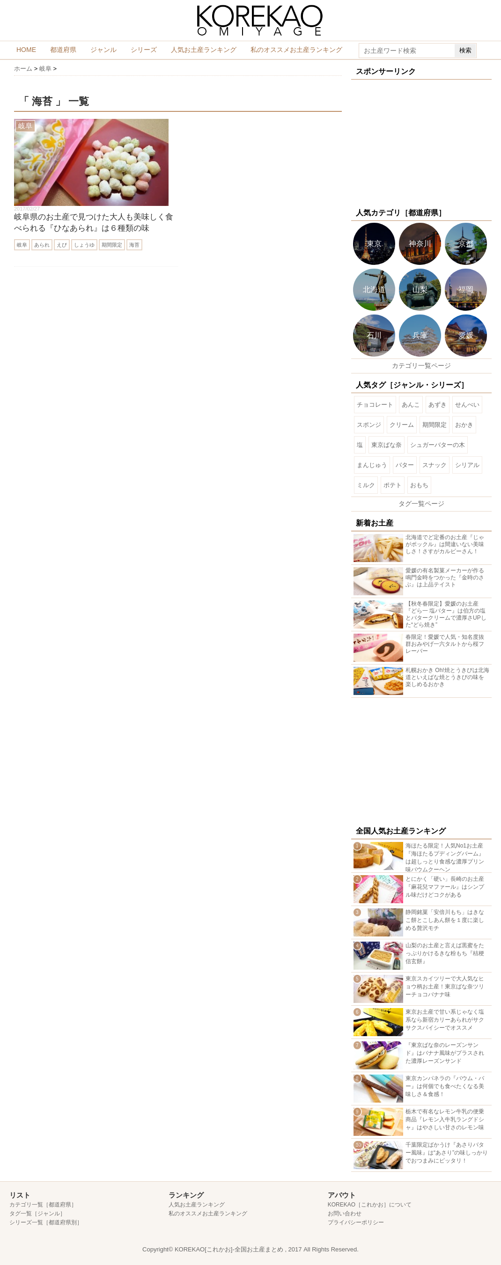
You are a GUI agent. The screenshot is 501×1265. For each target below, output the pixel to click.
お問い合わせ (344, 1213)
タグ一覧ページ (421, 503)
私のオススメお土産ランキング (296, 49)
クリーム (402, 424)
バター (405, 464)
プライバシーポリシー (356, 1222)
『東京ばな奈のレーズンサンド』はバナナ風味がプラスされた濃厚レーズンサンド (444, 1053)
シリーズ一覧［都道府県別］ (45, 1222)
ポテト (392, 485)
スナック (434, 464)
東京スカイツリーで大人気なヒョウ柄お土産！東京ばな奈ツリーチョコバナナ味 (444, 986)
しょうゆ (84, 245)
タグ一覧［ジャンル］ (37, 1213)
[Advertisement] (420, 142)
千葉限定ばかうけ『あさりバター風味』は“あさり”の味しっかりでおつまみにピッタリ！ (446, 1152)
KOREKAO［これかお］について (370, 1204)
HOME (26, 49)
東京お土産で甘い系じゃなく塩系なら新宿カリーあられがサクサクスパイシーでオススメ (444, 1020)
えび (62, 245)
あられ (42, 245)
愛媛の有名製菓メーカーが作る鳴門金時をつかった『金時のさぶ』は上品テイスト (444, 577)
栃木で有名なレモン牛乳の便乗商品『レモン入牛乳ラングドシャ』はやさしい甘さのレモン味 (444, 1119)
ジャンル (103, 49)
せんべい (467, 404)
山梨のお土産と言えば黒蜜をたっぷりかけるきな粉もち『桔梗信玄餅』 (444, 953)
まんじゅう (372, 464)
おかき (464, 424)
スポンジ (369, 424)
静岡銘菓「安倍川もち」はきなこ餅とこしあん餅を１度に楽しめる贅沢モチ (444, 920)
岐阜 (22, 245)
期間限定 (112, 245)
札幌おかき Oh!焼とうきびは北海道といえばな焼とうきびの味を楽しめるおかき (447, 677)
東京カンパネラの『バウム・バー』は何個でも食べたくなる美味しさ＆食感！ (444, 1086)
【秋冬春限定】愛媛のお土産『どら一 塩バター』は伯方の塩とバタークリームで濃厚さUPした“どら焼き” (445, 614)
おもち (419, 485)
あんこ (411, 404)
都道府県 (63, 49)
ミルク (366, 485)
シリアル (467, 464)
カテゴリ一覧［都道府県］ (43, 1204)
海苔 (134, 245)
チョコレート (375, 404)
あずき (437, 404)
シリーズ (144, 49)
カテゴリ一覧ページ (421, 365)
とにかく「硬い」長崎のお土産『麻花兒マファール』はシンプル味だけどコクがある (444, 887)
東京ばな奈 (386, 444)
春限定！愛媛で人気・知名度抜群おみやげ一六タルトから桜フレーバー (444, 644)
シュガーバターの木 (437, 444)
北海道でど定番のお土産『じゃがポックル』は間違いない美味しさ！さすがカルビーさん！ (444, 544)
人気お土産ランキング (203, 49)
